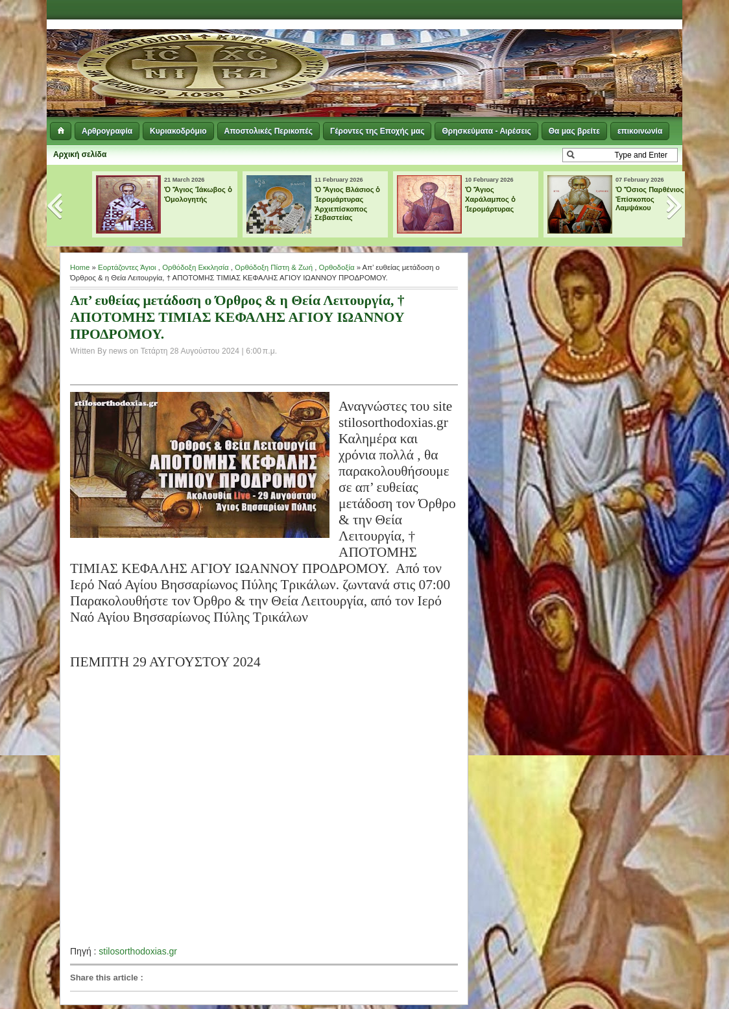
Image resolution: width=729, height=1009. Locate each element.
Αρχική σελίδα (79, 154)
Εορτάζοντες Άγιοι (127, 267)
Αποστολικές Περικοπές (268, 131)
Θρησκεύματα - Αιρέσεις (486, 131)
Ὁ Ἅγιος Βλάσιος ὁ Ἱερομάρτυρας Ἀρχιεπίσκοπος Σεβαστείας (348, 203)
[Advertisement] (524, 51)
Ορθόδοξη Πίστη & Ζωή (274, 267)
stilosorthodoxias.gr (138, 951)
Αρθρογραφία (107, 131)
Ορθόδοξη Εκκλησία (195, 267)
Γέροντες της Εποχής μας (377, 131)
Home (80, 267)
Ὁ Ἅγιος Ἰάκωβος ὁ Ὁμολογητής (198, 194)
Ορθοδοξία (337, 267)
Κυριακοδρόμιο (178, 131)
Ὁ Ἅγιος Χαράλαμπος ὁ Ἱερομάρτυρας (490, 199)
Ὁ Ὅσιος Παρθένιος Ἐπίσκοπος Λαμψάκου (649, 199)
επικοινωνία (639, 131)
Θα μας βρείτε (574, 131)
